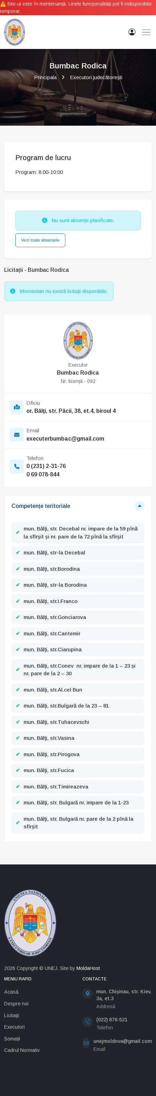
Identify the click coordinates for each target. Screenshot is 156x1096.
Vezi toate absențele (40, 240)
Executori (14, 1027)
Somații (12, 1038)
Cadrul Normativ (22, 1050)
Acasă (11, 992)
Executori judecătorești (96, 77)
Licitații (11, 1015)
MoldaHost (88, 968)
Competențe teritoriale (40, 506)
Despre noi (16, 1003)
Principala (45, 77)
